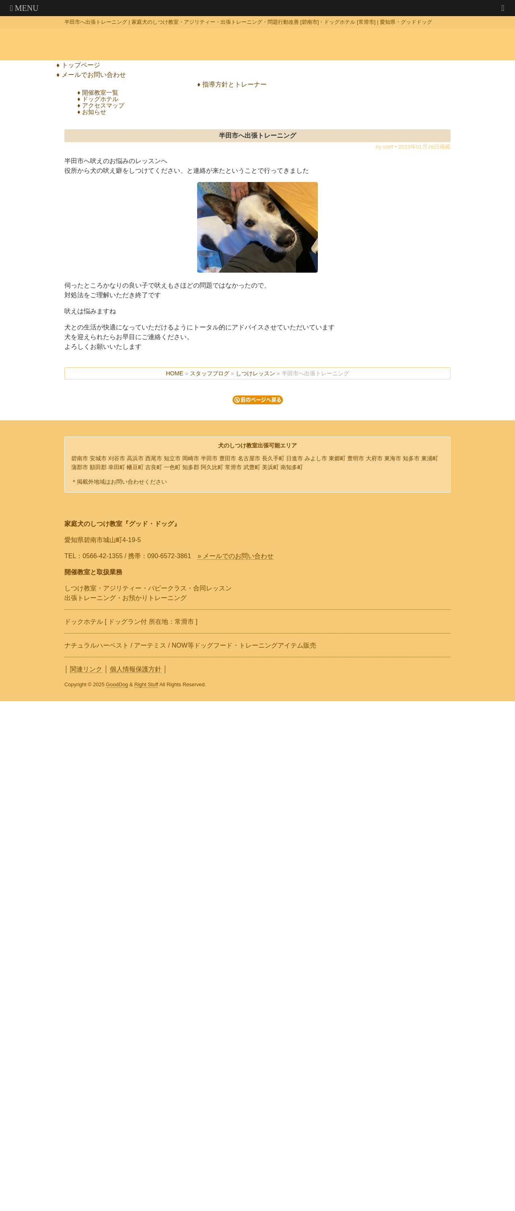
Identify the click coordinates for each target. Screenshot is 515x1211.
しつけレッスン (255, 373)
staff (388, 147)
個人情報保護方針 (135, 669)
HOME (174, 373)
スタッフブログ (209, 373)
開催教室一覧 (100, 92)
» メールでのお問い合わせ (236, 556)
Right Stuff (146, 684)
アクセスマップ (103, 105)
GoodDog (117, 684)
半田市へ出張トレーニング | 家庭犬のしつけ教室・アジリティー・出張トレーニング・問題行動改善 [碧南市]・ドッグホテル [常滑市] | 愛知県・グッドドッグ (248, 22)
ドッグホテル (100, 98)
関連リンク (86, 669)
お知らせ (94, 111)
